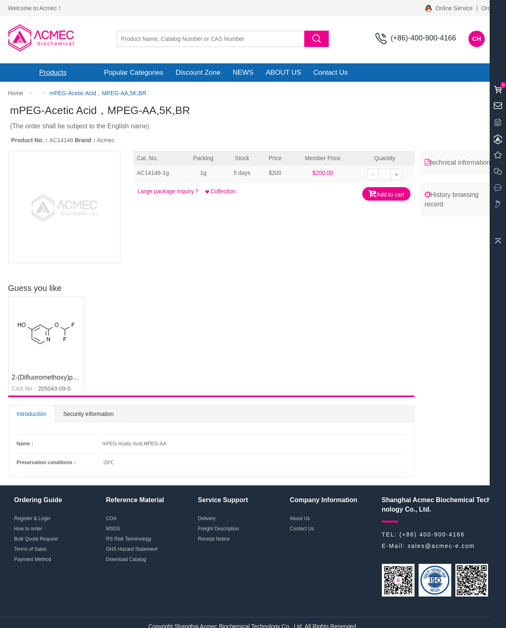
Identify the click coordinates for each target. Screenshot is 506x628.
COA (111, 518)
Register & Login (32, 518)
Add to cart (386, 193)
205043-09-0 (54, 388)
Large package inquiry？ (169, 191)
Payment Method (32, 559)
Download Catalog (126, 559)
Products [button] (53, 72)
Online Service (449, 8)
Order (488, 8)
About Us (300, 518)
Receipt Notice (214, 539)
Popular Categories (134, 72)
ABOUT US (283, 72)
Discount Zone (198, 72)
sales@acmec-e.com (441, 546)
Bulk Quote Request (36, 539)
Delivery (207, 518)
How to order (28, 529)
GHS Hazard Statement (132, 549)
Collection (220, 191)
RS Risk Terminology (129, 539)
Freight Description (218, 529)
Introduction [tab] (32, 414)
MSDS (113, 529)
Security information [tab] (88, 414)
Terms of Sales (30, 549)
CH (476, 38)
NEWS (243, 72)
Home (15, 93)
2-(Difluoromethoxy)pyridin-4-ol (57, 377)
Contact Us (330, 72)
